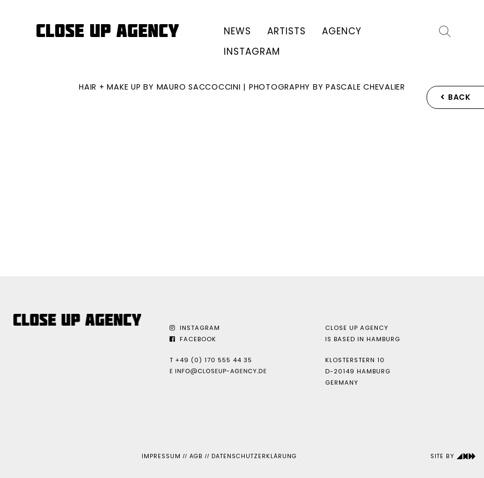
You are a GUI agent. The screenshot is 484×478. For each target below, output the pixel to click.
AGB (196, 456)
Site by (453, 456)
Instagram (252, 51)
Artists (286, 31)
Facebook (193, 339)
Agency (342, 31)
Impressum (161, 456)
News (237, 31)
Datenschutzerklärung (254, 456)
